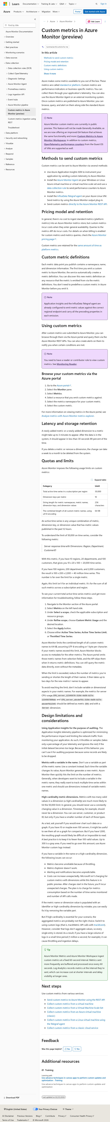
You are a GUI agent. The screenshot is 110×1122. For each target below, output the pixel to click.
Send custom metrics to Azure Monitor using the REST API (76, 999)
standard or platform (70, 84)
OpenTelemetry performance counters (64, 144)
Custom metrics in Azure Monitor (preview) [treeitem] (19, 112)
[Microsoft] (5, 4)
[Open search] (96, 3)
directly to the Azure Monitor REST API (88, 203)
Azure (52, 21)
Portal (77, 11)
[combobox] (19, 25)
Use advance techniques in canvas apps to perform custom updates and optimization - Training (74, 1079)
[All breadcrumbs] (44, 21)
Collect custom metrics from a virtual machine (70, 1003)
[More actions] (105, 21)
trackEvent (99, 924)
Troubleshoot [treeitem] (13, 127)
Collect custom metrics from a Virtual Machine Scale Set (75, 1007)
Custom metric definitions (55, 65)
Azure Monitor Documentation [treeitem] (19, 31)
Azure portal (63, 385)
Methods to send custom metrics (58, 57)
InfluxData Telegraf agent (69, 195)
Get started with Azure (95, 11)
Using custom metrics (53, 69)
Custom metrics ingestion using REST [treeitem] (22, 120)
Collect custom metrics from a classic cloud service (72, 1027)
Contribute (50, 1116)
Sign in (104, 3)
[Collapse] (35, 19)
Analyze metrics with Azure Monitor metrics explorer (68, 415)
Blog (38, 1116)
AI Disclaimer (8, 1116)
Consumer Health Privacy (81, 1116)
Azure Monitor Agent (67, 179)
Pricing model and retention (56, 61)
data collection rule (56, 187)
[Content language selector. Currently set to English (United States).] (15, 1109)
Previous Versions (25, 1116)
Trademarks (22, 1120)
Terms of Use (8, 1120)
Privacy (61, 1116)
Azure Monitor (66, 21)
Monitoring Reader (67, 363)
